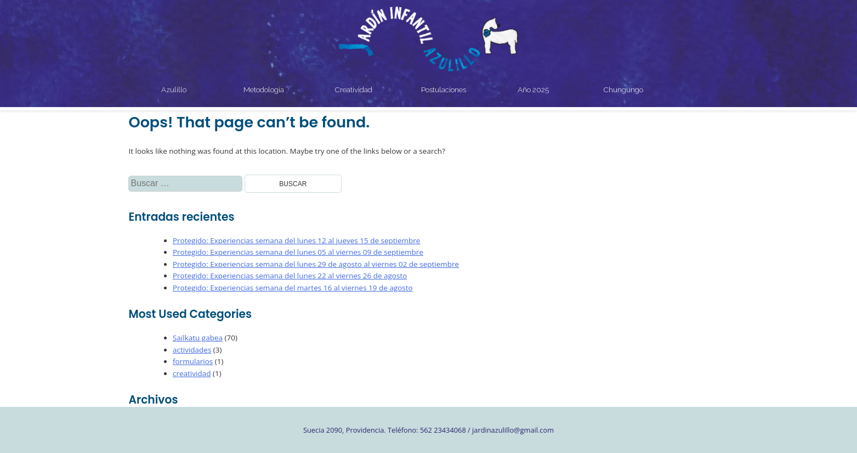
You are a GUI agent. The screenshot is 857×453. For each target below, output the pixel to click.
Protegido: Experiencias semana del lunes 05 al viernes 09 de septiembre (298, 252)
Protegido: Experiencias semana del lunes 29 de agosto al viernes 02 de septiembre (316, 264)
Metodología (263, 89)
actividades (192, 350)
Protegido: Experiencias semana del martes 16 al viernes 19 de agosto (293, 288)
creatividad (192, 373)
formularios (193, 361)
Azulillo (173, 89)
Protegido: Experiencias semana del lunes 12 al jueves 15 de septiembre (297, 240)
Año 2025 (533, 89)
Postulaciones (443, 89)
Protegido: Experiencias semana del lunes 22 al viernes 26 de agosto (290, 276)
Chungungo (623, 89)
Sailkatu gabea (198, 338)
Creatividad (353, 89)
